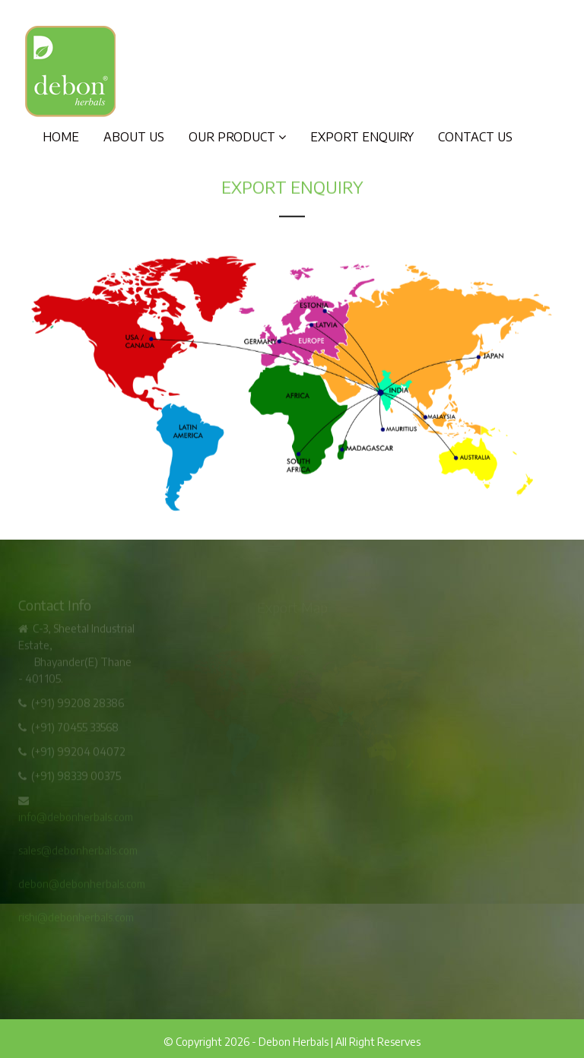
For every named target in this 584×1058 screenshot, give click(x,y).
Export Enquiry (362, 136)
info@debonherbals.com (75, 818)
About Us (133, 136)
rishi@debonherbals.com (76, 918)
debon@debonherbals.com (81, 885)
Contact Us (475, 136)
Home (61, 136)
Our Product (237, 136)
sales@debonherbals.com (78, 851)
